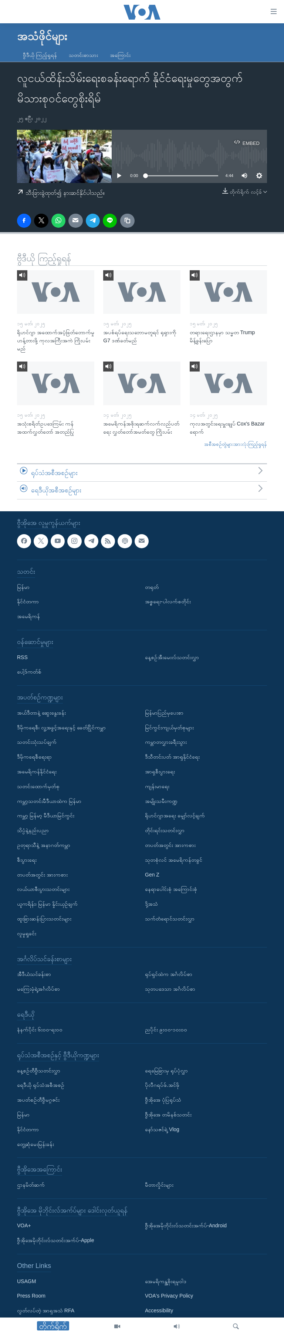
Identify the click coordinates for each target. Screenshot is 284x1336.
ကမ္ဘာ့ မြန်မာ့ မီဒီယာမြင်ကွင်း (45, 815)
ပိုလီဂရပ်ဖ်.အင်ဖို (162, 1085)
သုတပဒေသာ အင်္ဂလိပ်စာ (170, 989)
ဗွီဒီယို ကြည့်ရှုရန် (40, 55)
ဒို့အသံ (151, 904)
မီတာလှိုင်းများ (159, 1185)
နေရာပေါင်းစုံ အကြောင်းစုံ (171, 889)
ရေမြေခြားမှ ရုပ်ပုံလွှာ (166, 1071)
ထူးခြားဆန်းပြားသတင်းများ (44, 919)
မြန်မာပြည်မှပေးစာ (164, 713)
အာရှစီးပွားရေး (160, 771)
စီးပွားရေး (27, 860)
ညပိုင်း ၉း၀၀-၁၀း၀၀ (166, 1029)
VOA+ (24, 1226)
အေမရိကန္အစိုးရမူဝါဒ (165, 1281)
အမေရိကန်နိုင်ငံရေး (37, 771)
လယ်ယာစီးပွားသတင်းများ (43, 889)
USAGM (26, 1281)
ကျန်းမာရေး (157, 786)
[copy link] (127, 221)
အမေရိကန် (28, 616)
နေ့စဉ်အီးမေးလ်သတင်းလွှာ (172, 657)
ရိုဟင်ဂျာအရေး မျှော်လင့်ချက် (175, 815)
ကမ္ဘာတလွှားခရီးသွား (166, 742)
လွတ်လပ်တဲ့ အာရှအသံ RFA (45, 1310)
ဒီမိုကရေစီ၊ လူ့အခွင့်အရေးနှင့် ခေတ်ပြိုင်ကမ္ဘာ (61, 727)
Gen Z (152, 875)
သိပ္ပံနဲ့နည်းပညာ (33, 830)
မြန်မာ (23, 587)
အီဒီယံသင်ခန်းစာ (34, 974)
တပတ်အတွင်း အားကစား (42, 875)
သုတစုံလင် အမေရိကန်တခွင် (173, 860)
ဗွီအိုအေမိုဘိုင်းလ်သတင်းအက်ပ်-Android (186, 1226)
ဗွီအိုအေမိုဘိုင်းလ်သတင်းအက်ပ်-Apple (55, 1240)
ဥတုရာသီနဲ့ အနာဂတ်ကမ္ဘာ (43, 845)
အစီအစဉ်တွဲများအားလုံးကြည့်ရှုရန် (235, 444)
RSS (22, 657)
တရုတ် (152, 587)
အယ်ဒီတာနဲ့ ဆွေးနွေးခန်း (41, 713)
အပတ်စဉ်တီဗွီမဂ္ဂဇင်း (38, 1100)
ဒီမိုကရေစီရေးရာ (34, 757)
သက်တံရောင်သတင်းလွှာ (170, 919)
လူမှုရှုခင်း (26, 933)
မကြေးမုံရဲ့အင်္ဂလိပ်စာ (38, 989)
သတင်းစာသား (83, 55)
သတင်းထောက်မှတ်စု (38, 786)
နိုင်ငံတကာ (28, 601)
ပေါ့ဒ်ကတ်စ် (29, 672)
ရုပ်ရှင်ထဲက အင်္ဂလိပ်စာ (168, 974)
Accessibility (159, 1310)
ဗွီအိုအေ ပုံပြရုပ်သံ (163, 1100)
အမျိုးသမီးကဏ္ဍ (161, 801)
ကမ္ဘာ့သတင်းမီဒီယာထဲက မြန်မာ (49, 801)
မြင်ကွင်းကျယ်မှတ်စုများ (169, 727)
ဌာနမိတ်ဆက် (31, 1185)
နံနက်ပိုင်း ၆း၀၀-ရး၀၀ (39, 1029)
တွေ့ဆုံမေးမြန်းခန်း (35, 1144)
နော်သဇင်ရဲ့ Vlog (162, 1129)
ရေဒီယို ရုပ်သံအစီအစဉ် (40, 1085)
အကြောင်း (120, 55)
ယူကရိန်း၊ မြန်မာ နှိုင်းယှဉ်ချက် (47, 904)
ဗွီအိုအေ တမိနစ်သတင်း (168, 1115)
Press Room (31, 1296)
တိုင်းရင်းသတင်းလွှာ (165, 830)
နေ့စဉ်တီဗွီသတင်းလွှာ (38, 1071)
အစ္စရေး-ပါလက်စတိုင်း (168, 601)
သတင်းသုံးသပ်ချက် (37, 742)
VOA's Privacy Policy (169, 1296)
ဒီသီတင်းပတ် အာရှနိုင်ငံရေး (172, 757)
